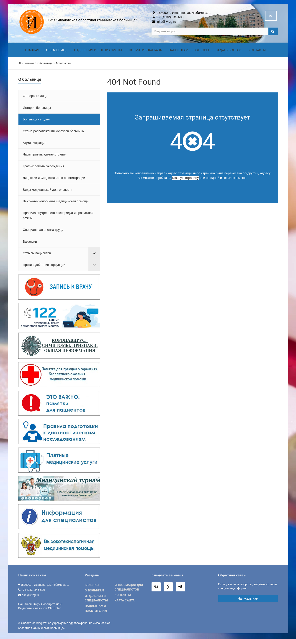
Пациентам (178, 51)
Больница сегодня (36, 120)
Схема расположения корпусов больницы (54, 132)
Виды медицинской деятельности (47, 190)
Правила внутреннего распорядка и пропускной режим (58, 216)
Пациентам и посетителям (96, 609)
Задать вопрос (229, 51)
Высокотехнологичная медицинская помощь (55, 202)
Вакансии (30, 242)
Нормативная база (145, 51)
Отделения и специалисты (98, 51)
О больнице (56, 51)
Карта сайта (124, 601)
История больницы (37, 108)
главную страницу (185, 179)
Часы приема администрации (45, 155)
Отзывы (202, 51)
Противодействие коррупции (44, 266)
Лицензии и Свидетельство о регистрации (54, 179)
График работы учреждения (43, 167)
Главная (32, 51)
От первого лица (35, 97)
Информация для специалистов (129, 588)
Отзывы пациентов (37, 254)
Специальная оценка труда (43, 230)
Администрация (34, 143)
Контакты (257, 51)
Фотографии (63, 64)
